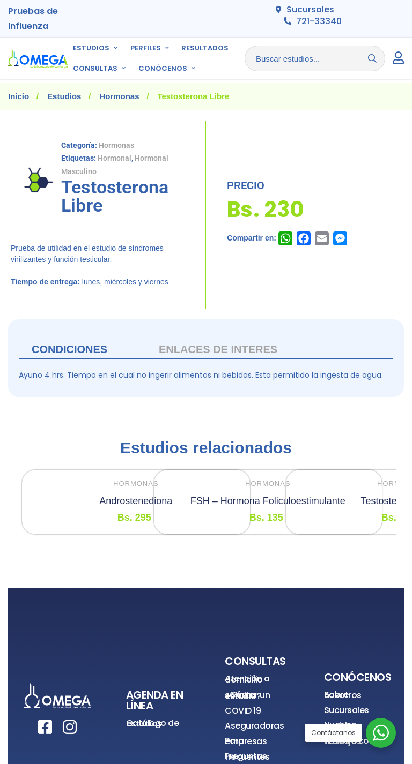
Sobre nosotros (343, 695)
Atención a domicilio (247, 679)
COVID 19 (243, 711)
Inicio (18, 96)
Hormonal (114, 158)
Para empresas (246, 741)
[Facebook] (45, 727)
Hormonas (119, 96)
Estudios (64, 96)
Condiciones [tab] (69, 349)
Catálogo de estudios (152, 723)
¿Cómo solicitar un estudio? (247, 695)
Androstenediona (135, 501)
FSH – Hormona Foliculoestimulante (267, 501)
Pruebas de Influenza (33, 18)
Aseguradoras (254, 726)
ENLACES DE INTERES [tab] (218, 349)
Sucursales (346, 710)
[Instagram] (69, 727)
